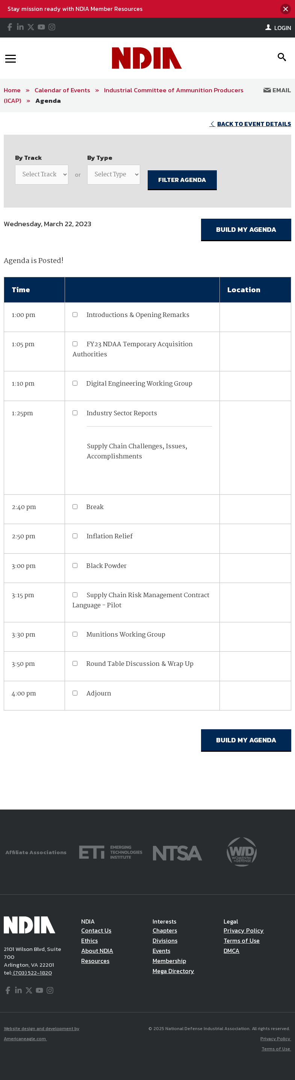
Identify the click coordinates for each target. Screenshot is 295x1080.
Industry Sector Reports (121, 414)
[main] (147, 461)
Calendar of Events (62, 90)
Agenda (48, 100)
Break (95, 507)
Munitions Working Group (125, 635)
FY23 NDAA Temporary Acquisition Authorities (133, 349)
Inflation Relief (109, 537)
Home (12, 90)
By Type (99, 157)
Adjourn (98, 694)
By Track (28, 157)
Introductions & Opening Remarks (137, 315)
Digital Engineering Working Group (139, 384)
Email (277, 90)
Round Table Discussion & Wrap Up (140, 664)
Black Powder (106, 566)
